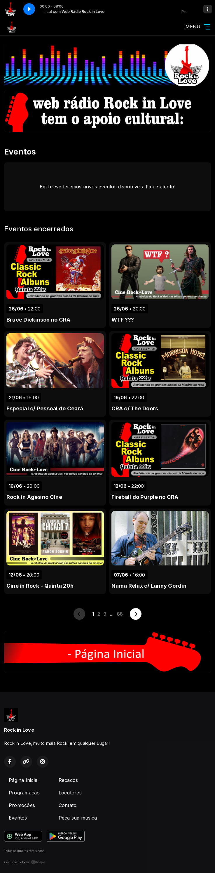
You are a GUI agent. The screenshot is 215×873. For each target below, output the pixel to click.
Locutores (70, 793)
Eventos (18, 818)
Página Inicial (24, 780)
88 (120, 614)
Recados (68, 780)
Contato (68, 805)
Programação (24, 793)
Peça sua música (78, 818)
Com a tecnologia (24, 862)
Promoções (22, 805)
